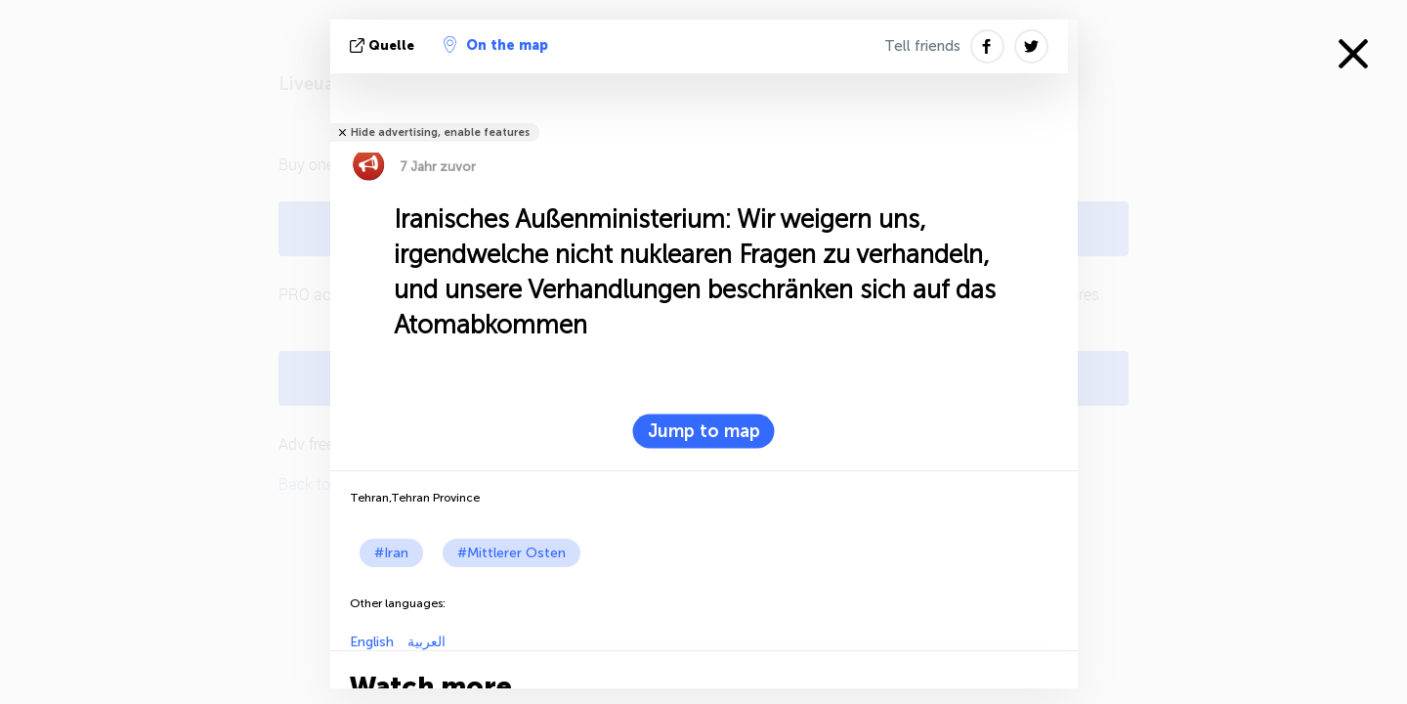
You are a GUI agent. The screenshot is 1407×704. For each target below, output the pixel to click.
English (372, 642)
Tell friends (922, 46)
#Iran (391, 553)
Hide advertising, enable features (440, 132)
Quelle (384, 45)
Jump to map (704, 431)
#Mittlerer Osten (511, 553)
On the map (496, 45)
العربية (425, 642)
